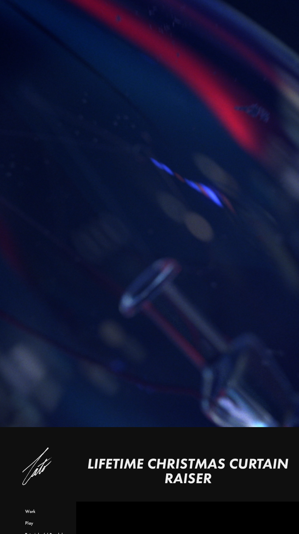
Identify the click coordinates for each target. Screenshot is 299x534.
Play (29, 523)
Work (30, 511)
